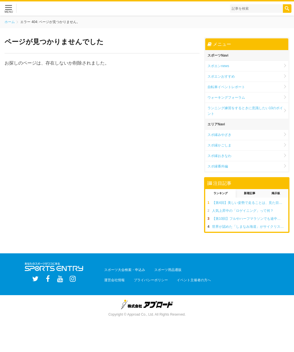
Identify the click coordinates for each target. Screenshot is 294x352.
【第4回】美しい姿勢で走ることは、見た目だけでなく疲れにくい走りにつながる (250, 203)
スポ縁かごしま (219, 145)
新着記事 (249, 193)
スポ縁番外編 (217, 166)
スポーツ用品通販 (161, 269)
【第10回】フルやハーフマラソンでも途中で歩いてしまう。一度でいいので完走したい (250, 219)
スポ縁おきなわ (219, 156)
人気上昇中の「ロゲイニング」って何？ (243, 211)
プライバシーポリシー (144, 277)
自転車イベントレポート (226, 87)
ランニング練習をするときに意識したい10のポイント (245, 111)
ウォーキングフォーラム (226, 98)
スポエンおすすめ (221, 76)
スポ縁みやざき (219, 135)
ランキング (220, 193)
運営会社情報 (112, 277)
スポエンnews (218, 66)
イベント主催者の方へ (183, 277)
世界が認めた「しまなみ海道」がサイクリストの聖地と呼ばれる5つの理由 (250, 227)
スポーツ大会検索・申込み (122, 269)
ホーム (10, 22)
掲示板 (276, 193)
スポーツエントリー (56, 8)
